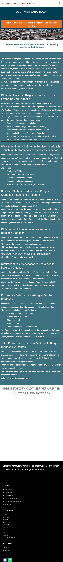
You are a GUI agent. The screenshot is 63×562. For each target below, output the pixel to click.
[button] (60, 3)
